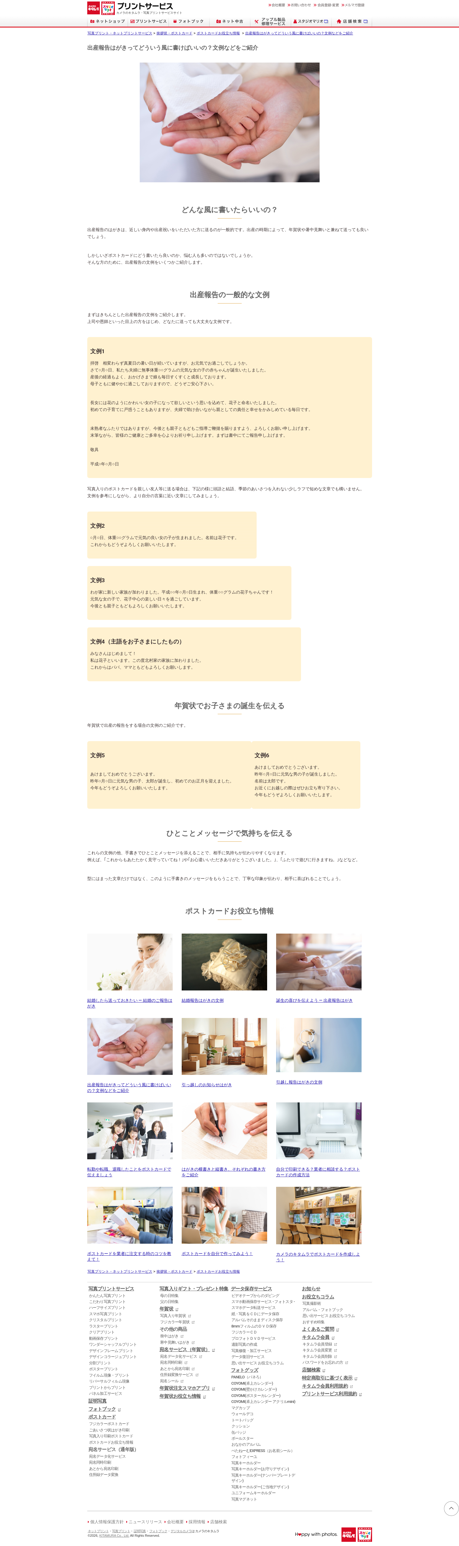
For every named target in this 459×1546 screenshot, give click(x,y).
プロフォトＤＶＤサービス (253, 1338)
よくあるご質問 (318, 1329)
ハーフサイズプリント (107, 1307)
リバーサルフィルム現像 (109, 1381)
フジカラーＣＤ (244, 1332)
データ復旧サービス (248, 1356)
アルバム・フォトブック (323, 1309)
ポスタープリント (103, 1369)
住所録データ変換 (103, 1474)
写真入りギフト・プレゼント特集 (193, 1289)
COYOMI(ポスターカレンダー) (256, 1395)
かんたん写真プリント (107, 1295)
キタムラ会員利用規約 (325, 1386)
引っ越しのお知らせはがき (224, 1082)
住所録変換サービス (176, 1374)
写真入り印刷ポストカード (111, 1436)
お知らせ (311, 1289)
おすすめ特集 (314, 1322)
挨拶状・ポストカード (174, 33)
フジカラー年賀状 (174, 1322)
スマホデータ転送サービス (253, 1307)
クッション (240, 1426)
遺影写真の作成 (244, 1344)
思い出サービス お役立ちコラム (257, 1363)
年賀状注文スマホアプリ (184, 1388)
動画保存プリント (103, 1338)
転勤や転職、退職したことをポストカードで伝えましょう (130, 1169)
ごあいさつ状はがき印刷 (109, 1430)
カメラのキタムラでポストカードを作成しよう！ (319, 1254)
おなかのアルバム (246, 1444)
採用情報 (197, 1521)
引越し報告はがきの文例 (319, 1079)
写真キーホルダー (246, 1463)
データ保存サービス (251, 1289)
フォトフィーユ (244, 1456)
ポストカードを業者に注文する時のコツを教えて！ (130, 1254)
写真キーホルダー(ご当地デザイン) (260, 1487)
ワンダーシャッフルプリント (113, 1344)
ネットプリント (98, 1531)
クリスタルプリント (105, 1320)
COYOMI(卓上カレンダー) (252, 1383)
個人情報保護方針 (107, 1521)
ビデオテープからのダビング (255, 1295)
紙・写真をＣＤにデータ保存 (255, 1314)
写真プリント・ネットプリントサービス (120, 33)
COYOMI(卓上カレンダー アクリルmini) (263, 1401)
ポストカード (102, 1417)
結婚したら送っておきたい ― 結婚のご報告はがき (130, 1001)
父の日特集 (169, 1301)
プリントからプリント (107, 1387)
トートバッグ (242, 1420)
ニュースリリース (145, 1521)
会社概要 (175, 1521)
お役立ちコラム (318, 1297)
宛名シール (169, 1381)
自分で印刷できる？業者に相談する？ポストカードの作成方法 (319, 1169)
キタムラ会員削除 (317, 1356)
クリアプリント (102, 1332)
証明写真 (97, 1401)
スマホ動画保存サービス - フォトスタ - (263, 1301)
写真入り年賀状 (173, 1315)
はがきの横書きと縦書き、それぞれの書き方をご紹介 (224, 1169)
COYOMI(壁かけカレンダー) (254, 1389)
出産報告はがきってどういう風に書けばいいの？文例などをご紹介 (299, 33)
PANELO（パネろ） (247, 1377)
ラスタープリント (103, 1326)
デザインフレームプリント (111, 1350)
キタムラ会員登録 (317, 1344)
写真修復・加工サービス (251, 1350)
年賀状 (166, 1309)
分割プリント (100, 1363)
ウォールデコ (242, 1414)
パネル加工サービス (105, 1393)
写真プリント (121, 1531)
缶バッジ (238, 1432)
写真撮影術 (312, 1303)
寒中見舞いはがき (174, 1342)
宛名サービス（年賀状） (184, 1349)
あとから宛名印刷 (103, 1468)
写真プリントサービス (111, 1289)
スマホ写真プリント (105, 1314)
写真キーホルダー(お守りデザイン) (260, 1469)
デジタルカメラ (181, 1531)
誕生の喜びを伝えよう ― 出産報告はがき (319, 998)
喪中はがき (169, 1336)
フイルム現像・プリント (109, 1375)
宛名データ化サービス (107, 1456)
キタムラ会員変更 (317, 1350)
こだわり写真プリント (107, 1301)
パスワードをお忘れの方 (323, 1362)
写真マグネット (244, 1499)
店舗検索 (311, 1370)
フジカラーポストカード (109, 1423)
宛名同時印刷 (100, 1462)
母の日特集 (169, 1295)
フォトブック (102, 1409)
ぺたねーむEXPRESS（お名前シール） (263, 1450)
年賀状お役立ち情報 (180, 1396)
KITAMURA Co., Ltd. (114, 1535)
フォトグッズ (244, 1370)
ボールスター (242, 1438)
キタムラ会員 (315, 1337)
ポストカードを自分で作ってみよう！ (224, 1251)
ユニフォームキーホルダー (253, 1493)
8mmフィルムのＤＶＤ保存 (254, 1326)
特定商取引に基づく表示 (327, 1378)
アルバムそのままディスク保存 (257, 1320)
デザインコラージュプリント (113, 1356)
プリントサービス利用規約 (329, 1394)
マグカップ (240, 1408)
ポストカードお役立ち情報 (218, 33)
